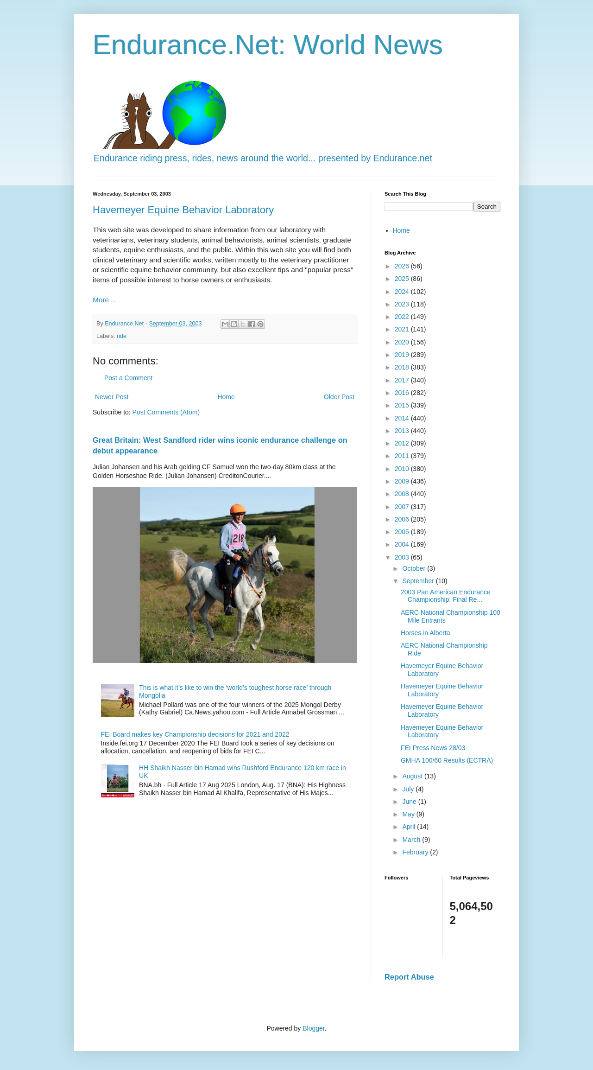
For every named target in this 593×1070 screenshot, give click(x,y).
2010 (403, 468)
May (409, 814)
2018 (403, 367)
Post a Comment (128, 378)
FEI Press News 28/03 (433, 748)
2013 (403, 430)
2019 (403, 354)
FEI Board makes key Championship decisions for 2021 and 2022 (195, 734)
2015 (403, 405)
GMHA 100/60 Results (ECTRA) (447, 760)
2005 (403, 531)
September (418, 581)
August (413, 776)
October (414, 568)
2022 (403, 316)
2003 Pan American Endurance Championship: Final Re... (446, 596)
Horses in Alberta (425, 633)
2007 (403, 506)
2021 (403, 329)
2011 (403, 455)
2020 (403, 342)
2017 (403, 380)
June (410, 801)
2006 (403, 519)
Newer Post (111, 397)
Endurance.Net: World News (268, 44)
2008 (403, 493)
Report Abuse (409, 977)
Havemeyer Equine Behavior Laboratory (183, 210)
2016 (403, 392)
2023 (403, 304)
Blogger (313, 1028)
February (416, 852)
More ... (105, 300)
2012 (403, 443)
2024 (403, 291)
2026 (403, 266)
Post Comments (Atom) (166, 412)
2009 (403, 481)
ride (121, 336)
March (412, 839)
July (409, 789)
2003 (403, 557)
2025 (403, 278)
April (409, 826)
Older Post (339, 397)
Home (225, 397)
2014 (403, 418)
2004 (403, 544)
